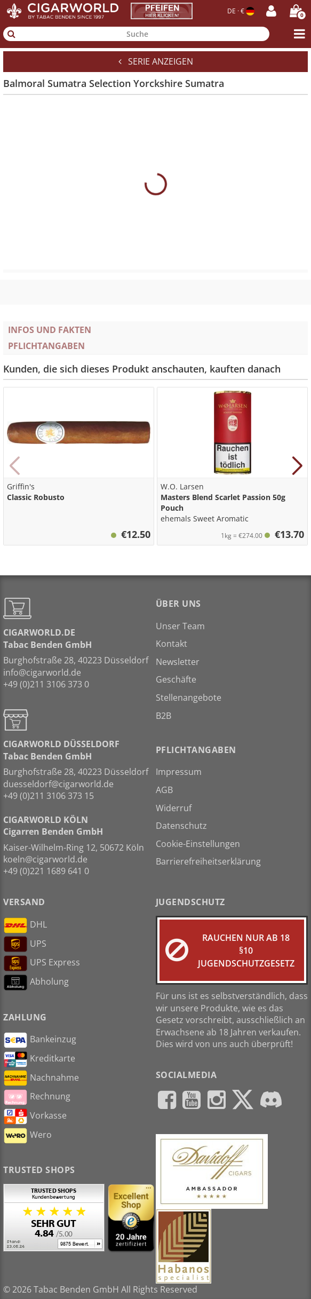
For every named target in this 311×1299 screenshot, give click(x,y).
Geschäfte (176, 679)
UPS (24, 944)
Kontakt (171, 644)
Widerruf (174, 808)
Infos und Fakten (49, 330)
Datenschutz (181, 825)
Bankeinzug (39, 1040)
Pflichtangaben (46, 346)
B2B (163, 716)
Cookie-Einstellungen (198, 844)
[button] (14, 466)
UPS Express (41, 963)
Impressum (179, 772)
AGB (164, 790)
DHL (25, 925)
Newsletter (178, 662)
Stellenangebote (188, 697)
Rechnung (36, 1097)
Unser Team (180, 626)
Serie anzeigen (155, 61)
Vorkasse (35, 1116)
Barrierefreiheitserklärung (208, 861)
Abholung (36, 982)
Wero (27, 1135)
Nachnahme (41, 1078)
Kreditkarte (39, 1059)
